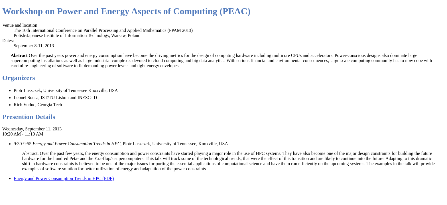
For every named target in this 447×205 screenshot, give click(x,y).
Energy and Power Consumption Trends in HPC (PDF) (64, 178)
